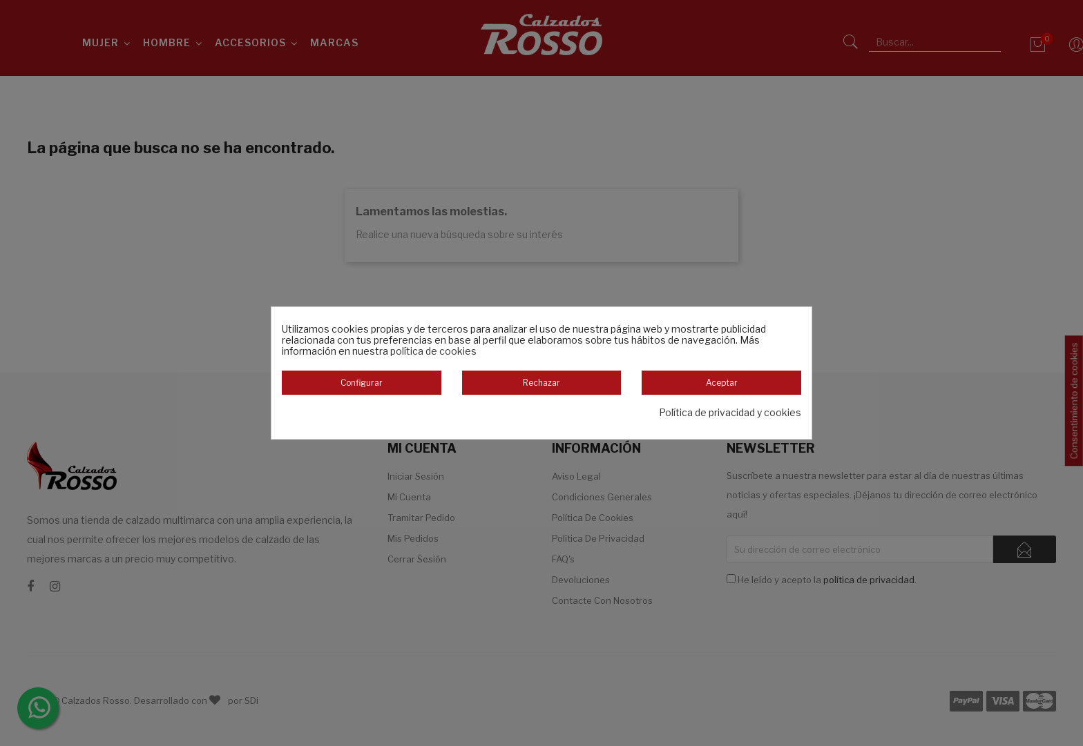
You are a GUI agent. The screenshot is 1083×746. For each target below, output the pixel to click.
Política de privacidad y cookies (730, 412)
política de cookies (433, 351)
